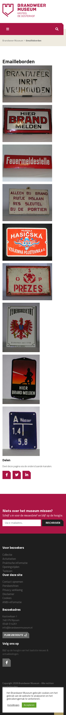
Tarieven (7, 571)
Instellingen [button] (13, 705)
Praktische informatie (15, 563)
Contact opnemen (12, 582)
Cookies (7, 598)
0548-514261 (9, 624)
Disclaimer (8, 594)
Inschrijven (53, 523)
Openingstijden (10, 567)
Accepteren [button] (29, 705)
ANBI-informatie (12, 602)
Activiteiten (9, 559)
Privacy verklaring (12, 590)
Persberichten (10, 586)
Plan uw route (15, 635)
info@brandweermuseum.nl (17, 627)
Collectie (7, 555)
